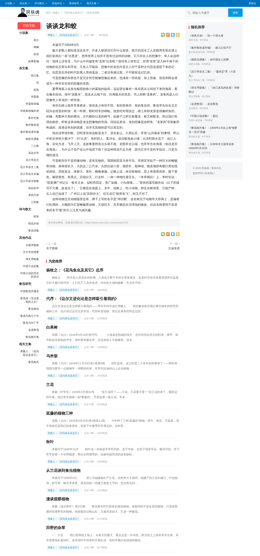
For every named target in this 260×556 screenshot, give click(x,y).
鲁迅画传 (33, 308)
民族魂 (205, 168)
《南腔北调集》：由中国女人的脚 (209, 59)
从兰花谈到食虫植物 (63, 470)
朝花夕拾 (33, 223)
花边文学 (33, 152)
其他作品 (57, 3)
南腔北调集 (32, 138)
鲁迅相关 (33, 362)
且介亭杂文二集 (29, 167)
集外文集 (33, 117)
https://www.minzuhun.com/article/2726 (106, 222)
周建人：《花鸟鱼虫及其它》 (69, 12)
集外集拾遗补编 (29, 131)
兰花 (50, 384)
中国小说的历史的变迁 (29, 275)
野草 (36, 216)
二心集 (35, 145)
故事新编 (33, 61)
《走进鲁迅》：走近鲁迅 (203, 103)
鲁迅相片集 (32, 336)
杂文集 (23, 3)
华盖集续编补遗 (29, 110)
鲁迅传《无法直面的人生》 (29, 300)
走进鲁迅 (33, 329)
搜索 (235, 12)
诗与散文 (39, 3)
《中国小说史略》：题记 (203, 115)
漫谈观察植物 (57, 499)
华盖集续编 (32, 103)
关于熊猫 (52, 248)
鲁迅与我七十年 (29, 315)
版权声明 (198, 173)
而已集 (35, 75)
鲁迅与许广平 (31, 322)
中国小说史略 (31, 266)
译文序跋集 (32, 259)
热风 (36, 89)
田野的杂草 (55, 528)
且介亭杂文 (32, 159)
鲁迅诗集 (33, 230)
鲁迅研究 (74, 3)
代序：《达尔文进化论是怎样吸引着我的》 (82, 299)
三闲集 (35, 202)
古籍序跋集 (32, 245)
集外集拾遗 (32, 124)
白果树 (52, 327)
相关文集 (92, 3)
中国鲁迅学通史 (29, 291)
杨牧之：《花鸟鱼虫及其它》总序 (74, 270)
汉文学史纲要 (31, 252)
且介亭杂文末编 (29, 173)
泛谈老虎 (174, 248)
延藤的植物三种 (59, 413)
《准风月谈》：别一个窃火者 (206, 35)
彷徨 (36, 54)
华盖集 (35, 96)
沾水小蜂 (89, 35)
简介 (36, 40)
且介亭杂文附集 (29, 181)
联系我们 (210, 173)
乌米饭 (52, 356)
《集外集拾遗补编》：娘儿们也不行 (210, 47)
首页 (48, 12)
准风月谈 (33, 194)
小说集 (8, 3)
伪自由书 (33, 188)
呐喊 (36, 47)
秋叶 (50, 442)
